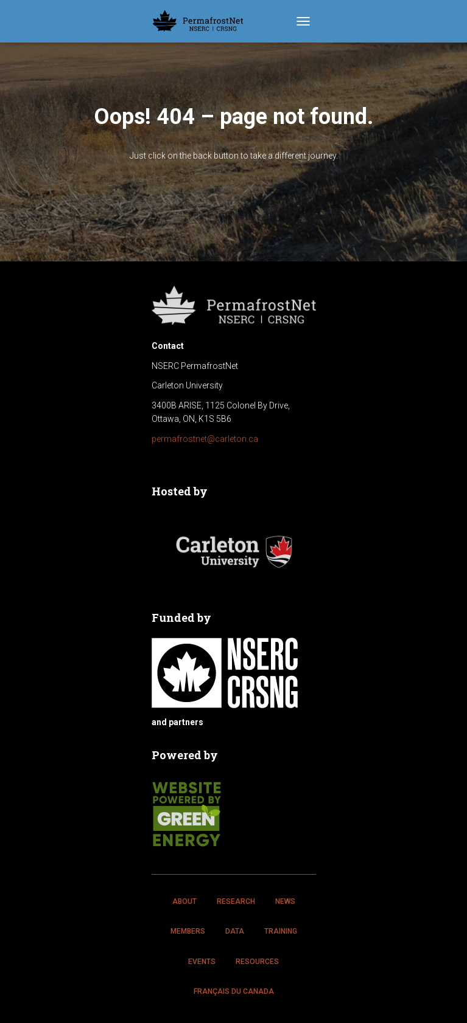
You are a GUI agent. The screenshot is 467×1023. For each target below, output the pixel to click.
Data (234, 931)
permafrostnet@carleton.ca (205, 439)
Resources (257, 961)
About (184, 901)
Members (187, 931)
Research (236, 901)
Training (280, 931)
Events (202, 961)
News (285, 901)
